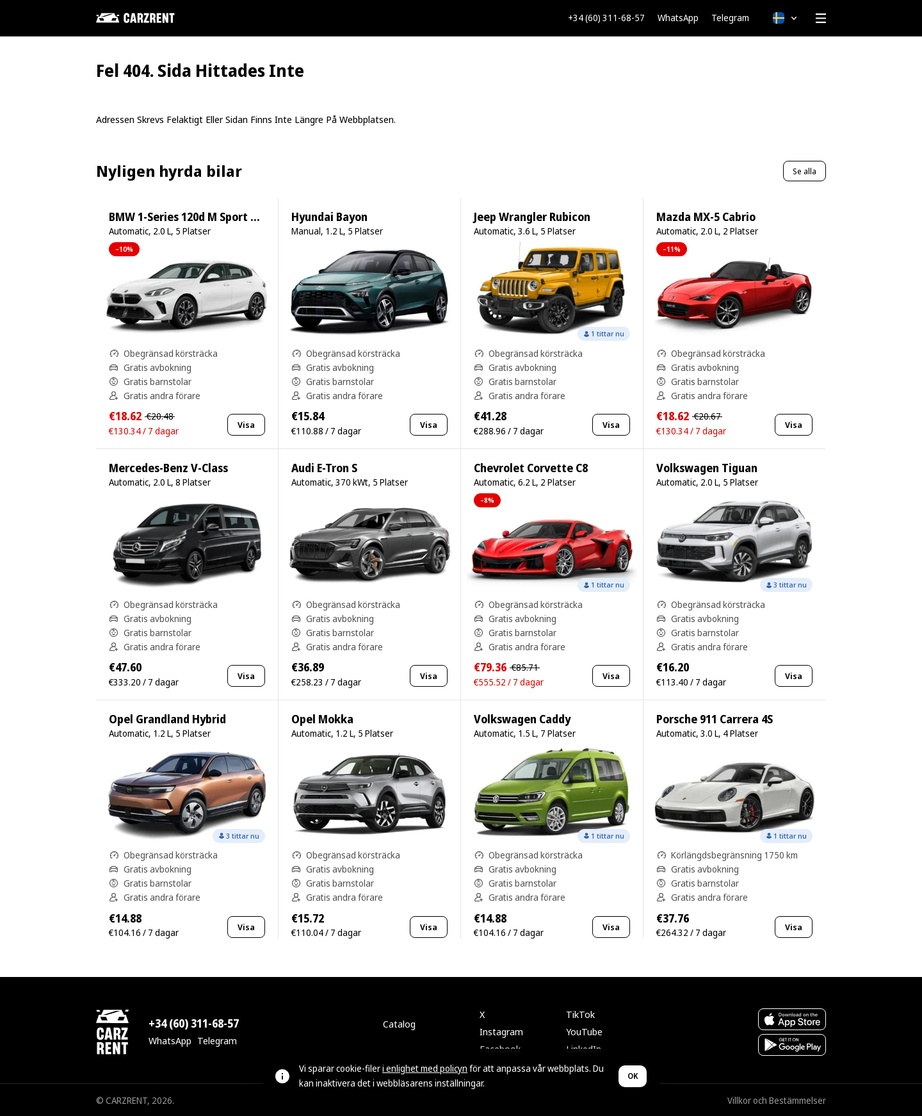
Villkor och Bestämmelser (776, 1100)
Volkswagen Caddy (522, 719)
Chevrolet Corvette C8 (531, 468)
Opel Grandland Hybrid (167, 719)
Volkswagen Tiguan (706, 468)
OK (632, 1076)
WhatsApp (678, 17)
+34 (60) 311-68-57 (606, 17)
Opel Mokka (322, 719)
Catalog (399, 1023)
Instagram (501, 1031)
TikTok (580, 1014)
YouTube (584, 1031)
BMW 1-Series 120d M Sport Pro (188, 216)
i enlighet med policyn (424, 1068)
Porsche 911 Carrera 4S (714, 719)
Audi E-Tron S (324, 468)
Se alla (804, 171)
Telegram (730, 17)
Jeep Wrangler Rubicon (532, 216)
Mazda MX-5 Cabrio (706, 216)
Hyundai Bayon (329, 216)
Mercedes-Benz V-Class (168, 468)
